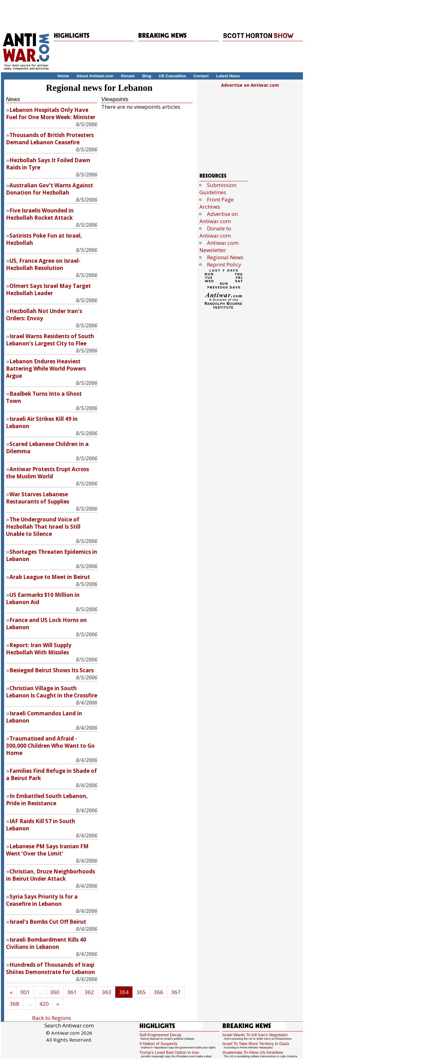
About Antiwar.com (95, 76)
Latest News (228, 76)
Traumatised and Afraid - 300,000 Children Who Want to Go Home (50, 746)
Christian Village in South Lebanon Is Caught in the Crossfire (51, 692)
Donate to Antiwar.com (215, 232)
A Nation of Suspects (158, 1043)
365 (141, 992)
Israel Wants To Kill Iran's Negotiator (255, 1034)
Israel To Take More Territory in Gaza (255, 1043)
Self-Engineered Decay (160, 1034)
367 (176, 992)
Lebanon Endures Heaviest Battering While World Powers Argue (46, 368)
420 (44, 1003)
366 (158, 992)
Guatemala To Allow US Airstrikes (252, 1052)
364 (124, 992)
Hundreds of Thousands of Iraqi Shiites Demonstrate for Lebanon (50, 968)
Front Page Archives (216, 203)
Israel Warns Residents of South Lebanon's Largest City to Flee (50, 340)
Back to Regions (51, 1017)
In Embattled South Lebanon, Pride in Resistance (47, 799)
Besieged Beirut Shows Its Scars (51, 670)
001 (25, 992)
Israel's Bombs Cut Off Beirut (47, 921)
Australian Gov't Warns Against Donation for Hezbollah (49, 189)
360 (54, 992)
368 (14, 1003)
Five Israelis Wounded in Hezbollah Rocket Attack (40, 214)
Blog (146, 76)
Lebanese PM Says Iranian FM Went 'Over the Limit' (47, 850)
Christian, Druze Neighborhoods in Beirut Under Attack (50, 875)
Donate (128, 76)
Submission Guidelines (217, 188)
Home (63, 76)
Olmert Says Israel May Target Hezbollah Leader (48, 289)
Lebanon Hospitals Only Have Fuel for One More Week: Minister (50, 113)
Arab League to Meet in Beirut (49, 577)
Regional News (225, 257)
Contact (201, 76)
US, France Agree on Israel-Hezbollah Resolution (43, 264)
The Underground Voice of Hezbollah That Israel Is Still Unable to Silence (43, 526)
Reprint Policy (224, 264)
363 (106, 992)
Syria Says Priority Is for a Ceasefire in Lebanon (42, 900)
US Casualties (172, 76)
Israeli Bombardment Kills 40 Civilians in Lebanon (46, 943)
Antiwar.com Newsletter (218, 246)
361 (72, 992)
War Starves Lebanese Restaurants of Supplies (37, 498)
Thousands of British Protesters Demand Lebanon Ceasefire (50, 138)
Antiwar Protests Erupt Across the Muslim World (47, 472)
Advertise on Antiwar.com (250, 85)
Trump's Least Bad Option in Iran (169, 1052)
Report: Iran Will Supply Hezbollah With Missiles (38, 648)
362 (89, 992)
